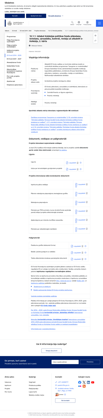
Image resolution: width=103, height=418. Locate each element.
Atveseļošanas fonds (14, 62)
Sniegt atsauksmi (51, 351)
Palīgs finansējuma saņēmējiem (13, 41)
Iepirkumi (8, 385)
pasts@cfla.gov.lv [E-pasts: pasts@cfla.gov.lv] (63, 385)
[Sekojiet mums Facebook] (79, 382)
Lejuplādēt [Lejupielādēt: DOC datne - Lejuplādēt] (72, 163)
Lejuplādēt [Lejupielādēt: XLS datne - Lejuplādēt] (81, 193)
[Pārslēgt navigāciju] (99, 23)
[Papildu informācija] (80, 162)
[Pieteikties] (90, 362)
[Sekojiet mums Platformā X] (84, 382)
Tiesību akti (81, 281)
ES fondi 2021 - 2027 (14, 59)
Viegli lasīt (32, 382)
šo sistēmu (63, 150)
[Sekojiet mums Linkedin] (88, 382)
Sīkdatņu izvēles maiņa (36, 395)
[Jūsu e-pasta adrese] (65, 362)
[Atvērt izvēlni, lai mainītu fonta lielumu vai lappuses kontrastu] (87, 23)
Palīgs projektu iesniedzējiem (12, 46)
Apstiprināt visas (36, 16)
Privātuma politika (35, 385)
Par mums (8, 392)
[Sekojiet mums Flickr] (79, 386)
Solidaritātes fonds (13, 66)
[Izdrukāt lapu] (95, 35)
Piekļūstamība (33, 389)
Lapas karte (33, 392)
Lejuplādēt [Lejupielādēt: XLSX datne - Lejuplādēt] (81, 202)
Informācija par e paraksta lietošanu (43, 329)
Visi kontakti (65, 400)
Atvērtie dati (11, 81)
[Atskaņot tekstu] (36, 45)
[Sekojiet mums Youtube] (92, 382)
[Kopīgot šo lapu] (95, 40)
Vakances (8, 382)
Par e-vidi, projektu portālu (13, 77)
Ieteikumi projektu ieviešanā (13, 51)
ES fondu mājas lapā (48, 306)
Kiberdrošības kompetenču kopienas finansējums (14, 71)
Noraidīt (15, 16)
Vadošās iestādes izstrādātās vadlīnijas (44, 296)
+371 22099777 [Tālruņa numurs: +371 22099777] (63, 382)
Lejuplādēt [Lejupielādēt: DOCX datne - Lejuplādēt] (81, 184)
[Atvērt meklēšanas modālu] (72, 23)
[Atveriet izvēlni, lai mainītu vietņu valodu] (78, 23)
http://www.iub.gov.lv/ (64, 281)
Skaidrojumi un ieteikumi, (42, 287)
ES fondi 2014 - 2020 (14, 55)
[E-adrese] (59, 394)
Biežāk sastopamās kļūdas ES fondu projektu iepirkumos (53, 290)
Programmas (11, 36)
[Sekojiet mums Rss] (84, 386)
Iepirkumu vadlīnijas (37, 283)
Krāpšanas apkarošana (14, 85)
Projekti (7, 389)
